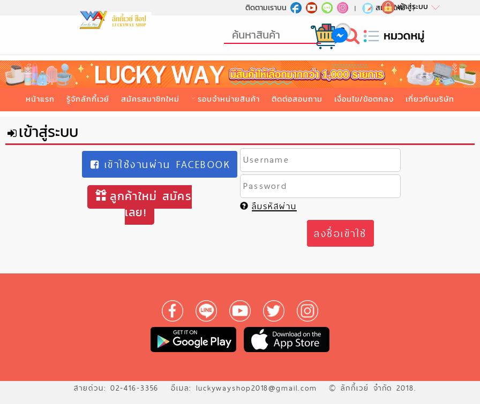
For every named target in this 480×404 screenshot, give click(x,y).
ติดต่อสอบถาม (297, 99)
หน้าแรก (40, 99)
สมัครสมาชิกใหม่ (150, 99)
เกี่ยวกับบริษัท (430, 99)
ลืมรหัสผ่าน (268, 206)
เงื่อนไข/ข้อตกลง (364, 99)
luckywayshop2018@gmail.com (256, 388)
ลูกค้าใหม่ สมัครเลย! (143, 204)
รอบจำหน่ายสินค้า (229, 99)
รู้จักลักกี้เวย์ (87, 99)
